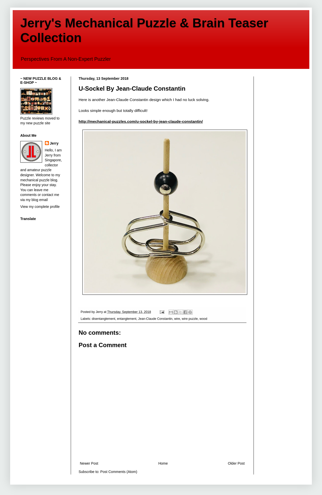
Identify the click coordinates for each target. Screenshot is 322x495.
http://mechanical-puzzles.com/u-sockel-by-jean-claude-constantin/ (141, 121)
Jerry (54, 143)
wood (203, 319)
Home (163, 463)
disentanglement (103, 319)
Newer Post (89, 463)
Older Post (236, 463)
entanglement (126, 319)
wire (177, 319)
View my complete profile (40, 207)
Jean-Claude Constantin (155, 319)
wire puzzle (190, 319)
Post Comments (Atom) (118, 472)
